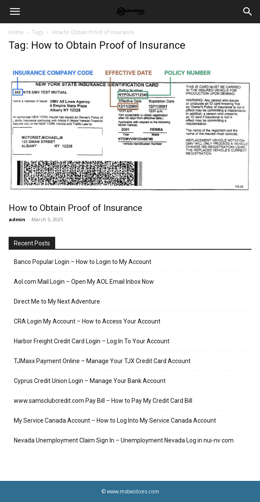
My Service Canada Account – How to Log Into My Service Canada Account (115, 420)
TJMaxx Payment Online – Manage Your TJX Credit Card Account (102, 361)
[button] (14, 11)
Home (16, 32)
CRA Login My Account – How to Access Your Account (87, 321)
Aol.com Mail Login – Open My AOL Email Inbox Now (84, 281)
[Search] (248, 11)
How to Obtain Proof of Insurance (75, 208)
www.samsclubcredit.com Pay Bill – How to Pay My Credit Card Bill (103, 400)
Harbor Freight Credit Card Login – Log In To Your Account (91, 341)
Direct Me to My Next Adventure (57, 301)
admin (17, 219)
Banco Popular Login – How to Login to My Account (82, 261)
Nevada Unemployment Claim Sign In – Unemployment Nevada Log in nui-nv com (124, 440)
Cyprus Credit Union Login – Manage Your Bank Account (90, 380)
